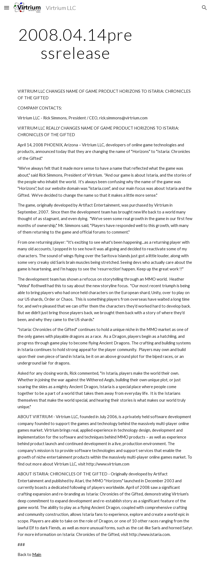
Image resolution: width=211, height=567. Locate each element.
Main (36, 554)
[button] (6, 7)
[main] (75, 43)
